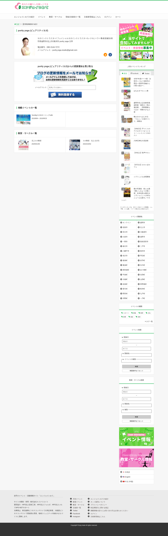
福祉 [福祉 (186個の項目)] (131, 317)
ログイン (108, 17)
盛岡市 (142, 222)
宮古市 (125, 232)
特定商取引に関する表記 (99, 508)
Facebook (76, 514)
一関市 (125, 241)
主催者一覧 (77, 508)
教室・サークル (55, 17)
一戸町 (142, 298)
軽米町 (142, 289)
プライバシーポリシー (99, 505)
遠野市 (142, 237)
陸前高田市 (144, 241)
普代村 (125, 289)
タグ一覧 (149, 321)
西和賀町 (126, 270)
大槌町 (125, 279)
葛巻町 (125, 260)
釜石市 (125, 246)
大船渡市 (143, 232)
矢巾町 (142, 265)
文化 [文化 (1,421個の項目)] (149, 313)
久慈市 (125, 237)
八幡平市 (126, 251)
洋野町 (125, 298)
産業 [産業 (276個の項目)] (124, 317)
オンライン (127, 222)
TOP (16, 24)
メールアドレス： (41, 87)
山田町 (142, 279)
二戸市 (142, 246)
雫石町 (142, 256)
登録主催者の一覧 (73, 17)
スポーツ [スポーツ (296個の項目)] (126, 313)
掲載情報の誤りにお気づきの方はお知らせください (109, 511)
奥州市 (142, 251)
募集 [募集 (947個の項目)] (134, 313)
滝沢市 (125, 256)
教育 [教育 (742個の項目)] (141, 313)
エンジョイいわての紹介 (24, 17)
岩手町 (142, 260)
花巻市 (125, 227)
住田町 (142, 275)
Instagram (76, 516)
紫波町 (125, 265)
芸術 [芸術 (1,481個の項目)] (139, 317)
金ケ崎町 (143, 270)
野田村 (125, 293)
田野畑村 (143, 284)
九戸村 (142, 293)
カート (118, 17)
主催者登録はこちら (92, 17)
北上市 (142, 227)
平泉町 (125, 275)
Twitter (75, 511)
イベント (42, 17)
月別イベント (78, 499)
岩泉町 (125, 284)
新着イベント (78, 502)
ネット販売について (98, 502)
